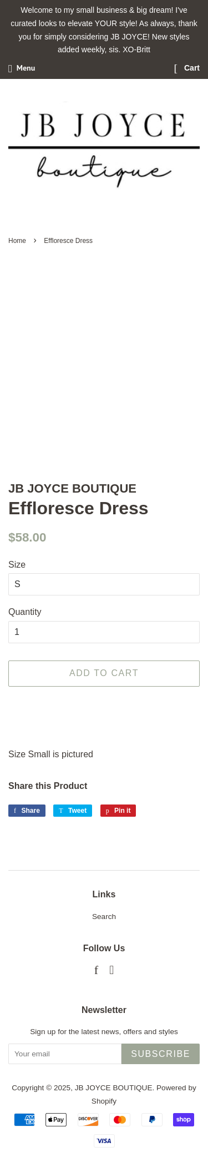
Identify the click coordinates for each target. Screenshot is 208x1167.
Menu (21, 68)
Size (17, 564)
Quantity (25, 612)
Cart (187, 68)
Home (17, 241)
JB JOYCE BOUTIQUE (114, 1088)
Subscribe (160, 1054)
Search (104, 916)
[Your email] (64, 1054)
